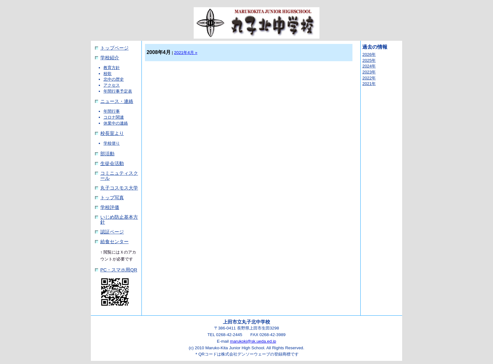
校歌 (107, 73)
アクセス (111, 85)
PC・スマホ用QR (118, 269)
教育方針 (111, 67)
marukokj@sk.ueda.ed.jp (253, 341)
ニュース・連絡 (116, 101)
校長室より (112, 133)
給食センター (114, 241)
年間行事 (111, 111)
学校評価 (109, 207)
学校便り (111, 143)
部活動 (107, 153)
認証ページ (112, 231)
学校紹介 (109, 57)
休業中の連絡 (115, 123)
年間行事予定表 (117, 91)
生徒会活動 (112, 163)
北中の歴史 (113, 79)
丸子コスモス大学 (119, 187)
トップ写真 (112, 197)
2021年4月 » (185, 52)
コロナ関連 (113, 117)
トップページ (114, 48)
